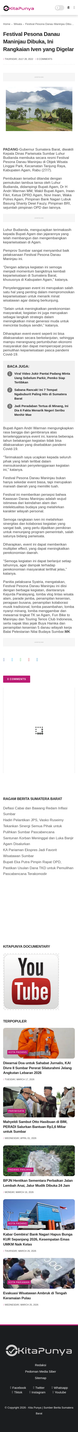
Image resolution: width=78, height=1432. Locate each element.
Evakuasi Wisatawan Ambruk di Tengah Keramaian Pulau (35, 1295)
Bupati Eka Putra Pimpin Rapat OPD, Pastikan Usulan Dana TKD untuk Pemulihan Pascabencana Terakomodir (38, 868)
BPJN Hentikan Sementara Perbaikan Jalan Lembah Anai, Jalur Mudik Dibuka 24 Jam (38, 1183)
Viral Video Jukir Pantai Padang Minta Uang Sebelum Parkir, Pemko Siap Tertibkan (42, 378)
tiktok (18, 1392)
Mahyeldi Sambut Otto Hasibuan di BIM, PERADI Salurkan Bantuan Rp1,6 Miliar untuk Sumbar (35, 1127)
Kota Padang (18, 1052)
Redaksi (40, 1365)
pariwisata (16, 1111)
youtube (60, 1392)
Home (6, 24)
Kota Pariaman (19, 1282)
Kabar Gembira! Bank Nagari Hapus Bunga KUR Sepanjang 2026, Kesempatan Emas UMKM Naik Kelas (37, 1239)
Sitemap (40, 1378)
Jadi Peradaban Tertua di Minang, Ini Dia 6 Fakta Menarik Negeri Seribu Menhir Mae (41, 410)
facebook (19, 1387)
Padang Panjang (20, 1169)
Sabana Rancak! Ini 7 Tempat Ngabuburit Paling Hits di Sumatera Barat (40, 394)
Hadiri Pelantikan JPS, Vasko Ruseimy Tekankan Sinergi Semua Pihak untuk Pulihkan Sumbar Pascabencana (33, 826)
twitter (40, 1387)
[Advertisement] (34, 909)
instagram (39, 1392)
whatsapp (61, 1387)
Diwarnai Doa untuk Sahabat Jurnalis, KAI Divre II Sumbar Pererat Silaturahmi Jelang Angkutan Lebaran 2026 (37, 1068)
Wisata (18, 24)
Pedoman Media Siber (40, 1371)
